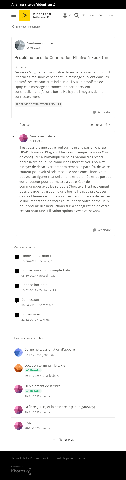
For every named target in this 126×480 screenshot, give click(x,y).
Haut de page (64, 458)
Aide (82, 458)
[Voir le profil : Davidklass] (23, 138)
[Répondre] (102, 112)
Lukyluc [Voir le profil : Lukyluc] (44, 319)
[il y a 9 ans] (28, 290)
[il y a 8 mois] (32, 355)
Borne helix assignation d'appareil (50, 349)
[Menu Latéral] (13, 15)
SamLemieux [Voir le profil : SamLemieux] (36, 43)
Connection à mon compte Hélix (45, 270)
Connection (30, 299)
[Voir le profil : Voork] (18, 389)
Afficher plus (63, 439)
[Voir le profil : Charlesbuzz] (18, 368)
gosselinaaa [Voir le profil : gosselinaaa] (47, 275)
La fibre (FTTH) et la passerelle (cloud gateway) (60, 407)
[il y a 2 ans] (28, 275)
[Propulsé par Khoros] (63, 470)
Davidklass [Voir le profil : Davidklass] (37, 136)
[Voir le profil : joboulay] (18, 352)
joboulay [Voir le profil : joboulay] (48, 355)
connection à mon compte (41, 256)
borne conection (34, 314)
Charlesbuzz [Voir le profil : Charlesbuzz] (51, 376)
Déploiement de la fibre (42, 386)
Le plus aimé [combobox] (100, 125)
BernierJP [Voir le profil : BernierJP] (45, 261)
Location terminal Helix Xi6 (45, 365)
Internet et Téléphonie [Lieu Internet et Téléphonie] (26, 26)
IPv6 (28, 423)
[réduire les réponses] (12, 136)
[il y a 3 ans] (28, 261)
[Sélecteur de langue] (67, 15)
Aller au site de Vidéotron (31, 4)
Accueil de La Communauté (29, 458)
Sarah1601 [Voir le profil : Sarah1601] (46, 305)
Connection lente (34, 285)
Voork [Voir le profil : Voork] (46, 396)
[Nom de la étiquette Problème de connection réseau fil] (39, 104)
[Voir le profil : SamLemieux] (20, 45)
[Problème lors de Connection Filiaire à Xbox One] (36, 141)
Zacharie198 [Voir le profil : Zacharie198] (47, 290)
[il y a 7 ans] (28, 319)
